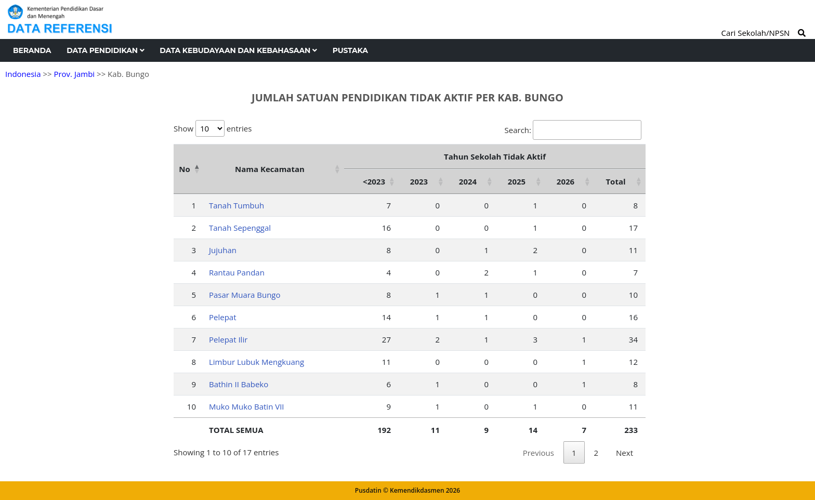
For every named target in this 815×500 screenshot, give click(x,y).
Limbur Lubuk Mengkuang (256, 362)
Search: (573, 130)
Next (624, 453)
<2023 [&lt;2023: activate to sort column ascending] (374, 181)
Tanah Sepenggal (240, 227)
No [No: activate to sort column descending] (184, 169)
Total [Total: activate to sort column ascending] (615, 181)
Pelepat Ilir (228, 339)
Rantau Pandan (237, 272)
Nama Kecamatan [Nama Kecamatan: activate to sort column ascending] (270, 169)
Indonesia (23, 74)
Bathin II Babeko (238, 384)
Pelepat (222, 317)
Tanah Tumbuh (236, 205)
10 (191, 406)
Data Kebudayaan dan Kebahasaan (238, 50)
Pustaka (350, 50)
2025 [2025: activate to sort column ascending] (516, 181)
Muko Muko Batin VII (246, 406)
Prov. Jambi (74, 74)
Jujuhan (222, 250)
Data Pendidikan (105, 50)
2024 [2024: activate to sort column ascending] (468, 181)
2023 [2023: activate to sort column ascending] (419, 181)
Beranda (32, 50)
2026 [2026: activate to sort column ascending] (565, 181)
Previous (538, 453)
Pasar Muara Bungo (245, 295)
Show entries (213, 128)
